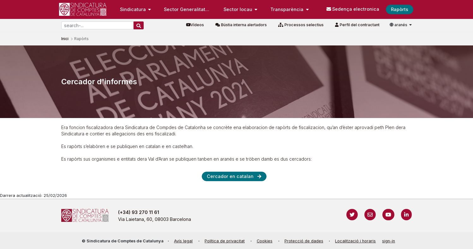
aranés (399, 24)
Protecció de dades (303, 241)
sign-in (388, 241)
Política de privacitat (225, 241)
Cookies (264, 241)
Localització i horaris (355, 241)
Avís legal (183, 241)
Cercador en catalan (230, 176)
